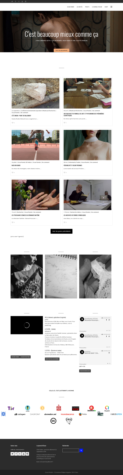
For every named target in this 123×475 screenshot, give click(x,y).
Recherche (52, 111)
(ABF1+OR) (82, 366)
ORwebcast (45, 111)
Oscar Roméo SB (23, 162)
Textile (78, 162)
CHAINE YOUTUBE (25, 357)
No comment (24, 112)
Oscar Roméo (16, 112)
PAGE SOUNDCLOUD (85, 370)
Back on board (16, 165)
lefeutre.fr (48, 331)
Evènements (32, 111)
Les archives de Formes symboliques (75, 215)
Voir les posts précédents (61, 231)
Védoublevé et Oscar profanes (73, 165)
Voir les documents (61, 50)
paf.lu (46, 319)
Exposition (39, 111)
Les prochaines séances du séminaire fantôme (25, 215)
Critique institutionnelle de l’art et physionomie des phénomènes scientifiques (84, 115)
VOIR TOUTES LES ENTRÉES (52, 359)
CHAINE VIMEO (15, 357)
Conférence (24, 111)
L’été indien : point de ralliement (21, 115)
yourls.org (48, 325)
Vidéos (30, 162)
